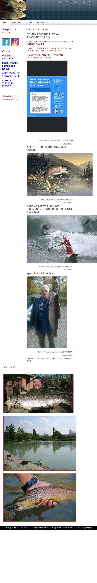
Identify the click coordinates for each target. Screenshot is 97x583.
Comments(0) (67, 143)
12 (47, 358)
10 (43, 358)
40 (28, 361)
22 (69, 358)
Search (76, 2)
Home (61, 2)
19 (63, 358)
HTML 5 (76, 528)
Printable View (17, 528)
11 (45, 358)
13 (49, 358)
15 (54, 358)
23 (71, 358)
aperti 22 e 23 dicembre (40, 273)
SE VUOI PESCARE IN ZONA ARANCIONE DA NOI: (43, 35)
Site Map (69, 2)
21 (67, 358)
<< (38, 358)
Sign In (91, 2)
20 (65, 358)
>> (33, 361)
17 (58, 358)
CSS (82, 528)
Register (84, 2)
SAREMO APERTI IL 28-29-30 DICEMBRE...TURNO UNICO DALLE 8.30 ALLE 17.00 (49, 209)
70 (30, 361)
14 (52, 358)
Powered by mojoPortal (64, 528)
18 (60, 358)
